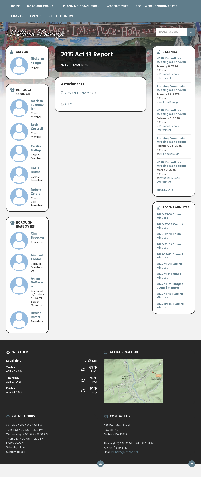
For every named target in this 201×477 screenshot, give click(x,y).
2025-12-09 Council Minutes (170, 256)
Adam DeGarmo (37, 282)
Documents (80, 64)
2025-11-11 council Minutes (169, 276)
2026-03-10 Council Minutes (170, 216)
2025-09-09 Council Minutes (170, 306)
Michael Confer (37, 257)
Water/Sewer (118, 6)
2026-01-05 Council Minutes (170, 246)
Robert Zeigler (36, 191)
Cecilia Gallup (36, 148)
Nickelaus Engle (37, 61)
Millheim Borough (169, 102)
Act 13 (69, 104)
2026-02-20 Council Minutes (170, 226)
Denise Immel (36, 315)
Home (15, 6)
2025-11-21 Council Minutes (169, 266)
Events (35, 16)
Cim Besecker (37, 235)
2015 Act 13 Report (77, 93)
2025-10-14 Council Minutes (170, 296)
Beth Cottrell (37, 127)
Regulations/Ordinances (156, 6)
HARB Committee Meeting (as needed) (171, 60)
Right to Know (61, 16)
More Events (165, 190)
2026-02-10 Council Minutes (170, 236)
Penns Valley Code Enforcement (168, 76)
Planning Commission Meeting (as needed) (171, 88)
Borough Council (41, 6)
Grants (17, 16)
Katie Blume (35, 170)
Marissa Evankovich (37, 105)
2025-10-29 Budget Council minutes (170, 286)
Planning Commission (81, 6)
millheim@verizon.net (124, 452)
